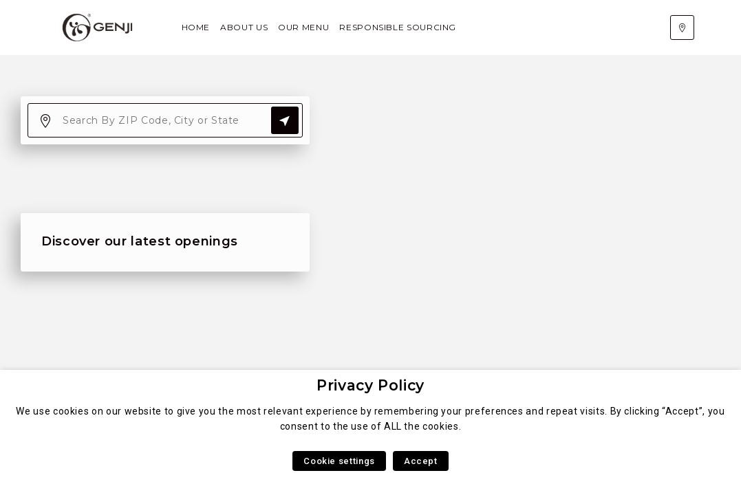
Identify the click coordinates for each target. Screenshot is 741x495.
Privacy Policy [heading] (370, 385)
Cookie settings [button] (339, 461)
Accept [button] (421, 461)
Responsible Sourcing (397, 27)
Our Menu (303, 27)
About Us (244, 27)
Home (196, 27)
